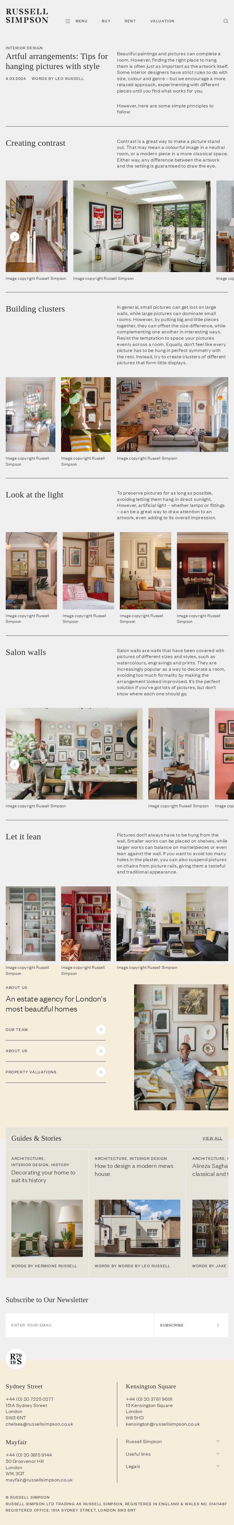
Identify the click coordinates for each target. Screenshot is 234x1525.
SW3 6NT (16, 1417)
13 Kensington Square (149, 1405)
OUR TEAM (56, 1029)
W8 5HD (135, 1417)
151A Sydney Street (26, 1405)
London (14, 1411)
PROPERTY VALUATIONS (56, 1072)
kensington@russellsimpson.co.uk (163, 1423)
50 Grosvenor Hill (25, 1461)
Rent (130, 20)
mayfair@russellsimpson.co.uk (39, 1479)
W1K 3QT (15, 1473)
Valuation (162, 20)
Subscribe (190, 1325)
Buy (106, 20)
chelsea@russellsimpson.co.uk (39, 1423)
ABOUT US (56, 1051)
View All (213, 1138)
